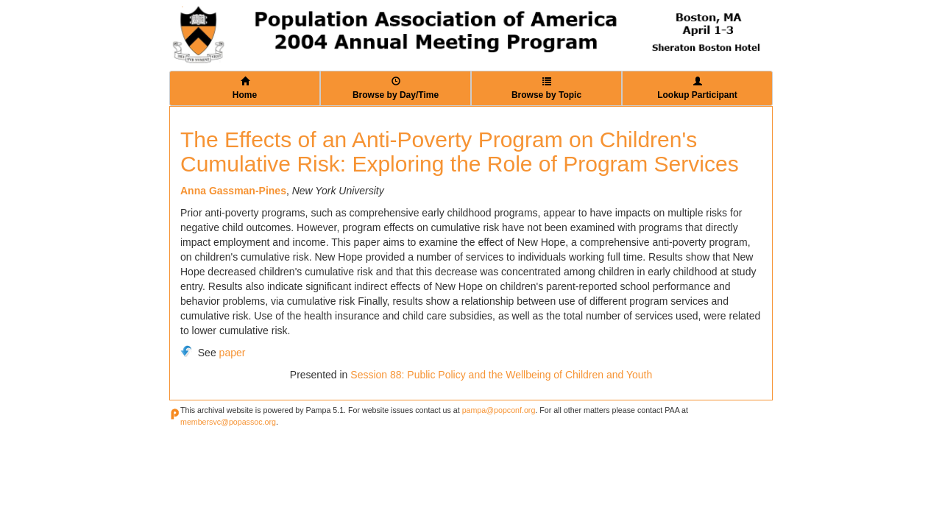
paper (232, 352)
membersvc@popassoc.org (228, 421)
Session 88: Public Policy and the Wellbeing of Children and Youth (501, 375)
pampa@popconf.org (499, 410)
